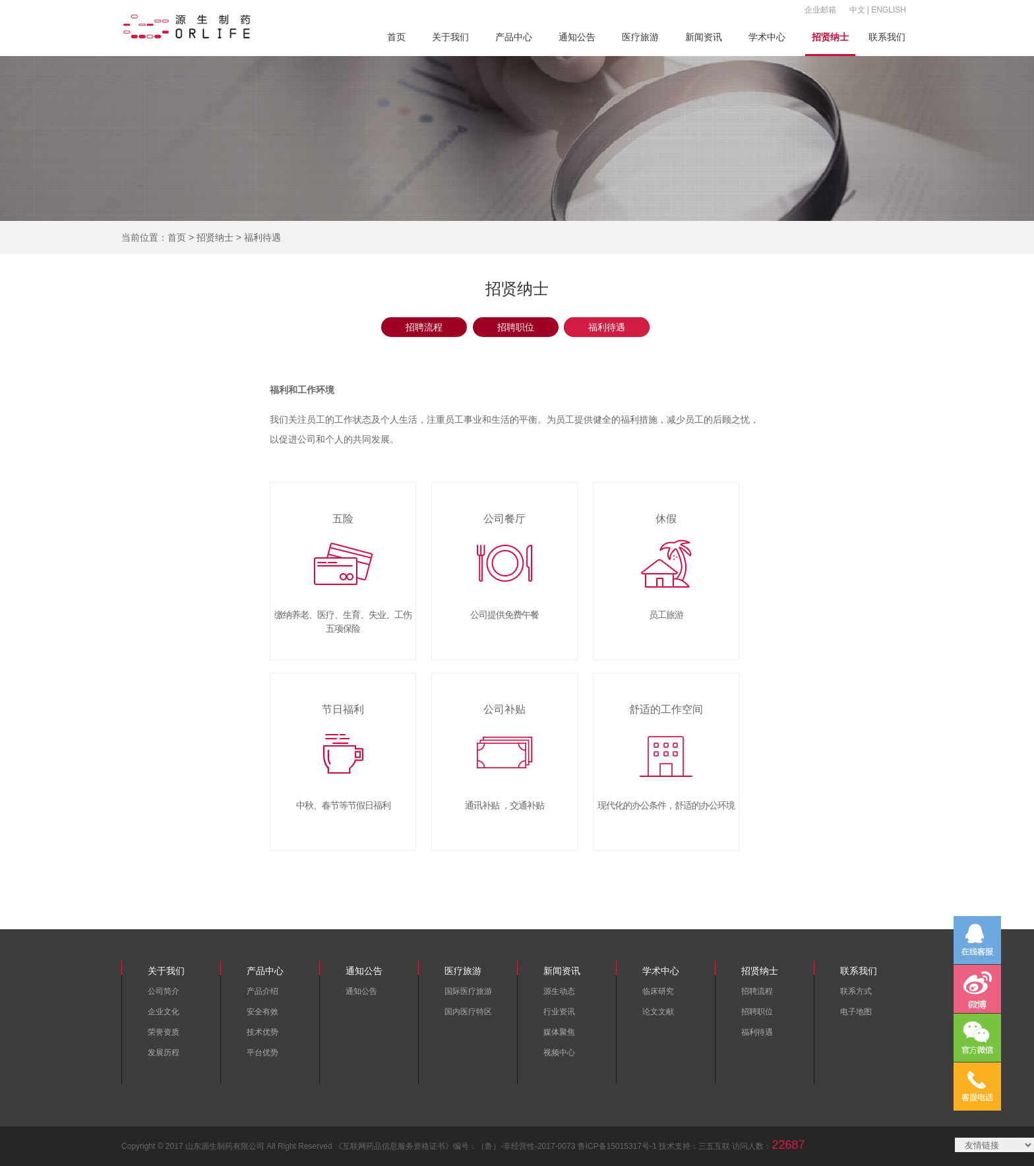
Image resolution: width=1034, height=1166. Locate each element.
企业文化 (163, 1011)
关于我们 (450, 37)
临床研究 (658, 991)
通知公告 (577, 37)
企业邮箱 (820, 10)
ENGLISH (888, 10)
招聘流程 (424, 327)
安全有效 (262, 1011)
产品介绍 (262, 991)
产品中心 (513, 37)
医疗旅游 (640, 37)
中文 (857, 10)
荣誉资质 (163, 1032)
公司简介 (163, 991)
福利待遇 (606, 327)
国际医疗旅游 (468, 991)
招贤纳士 (830, 37)
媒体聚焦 (559, 1032)
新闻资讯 (703, 37)
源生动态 (559, 991)
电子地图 (856, 1011)
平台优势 (262, 1052)
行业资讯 (559, 1011)
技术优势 (262, 1032)
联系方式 (856, 991)
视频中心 (559, 1052)
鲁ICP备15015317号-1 (617, 1146)
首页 (396, 37)
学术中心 (766, 37)
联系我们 (886, 37)
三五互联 (714, 1146)
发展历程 (163, 1052)
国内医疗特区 (468, 1011)
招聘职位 (515, 327)
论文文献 (658, 1011)
